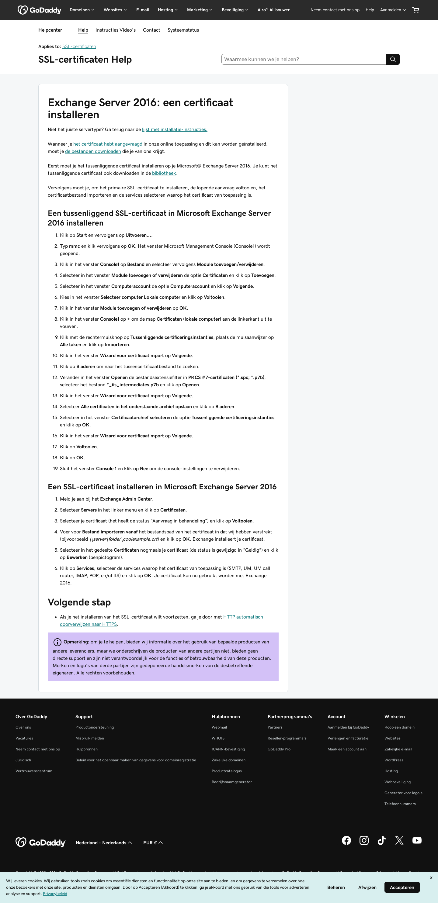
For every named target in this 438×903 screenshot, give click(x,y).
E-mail (142, 10)
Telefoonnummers (400, 804)
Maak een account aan (347, 749)
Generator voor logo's (403, 793)
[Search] (393, 59)
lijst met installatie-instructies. (174, 129)
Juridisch (23, 760)
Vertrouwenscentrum (34, 771)
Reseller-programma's (287, 738)
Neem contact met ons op (38, 749)
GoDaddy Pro (279, 749)
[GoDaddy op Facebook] (346, 844)
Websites (392, 738)
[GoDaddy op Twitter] (399, 844)
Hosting (391, 771)
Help (83, 29)
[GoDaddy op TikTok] (381, 844)
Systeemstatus (183, 29)
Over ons (23, 727)
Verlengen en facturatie (348, 738)
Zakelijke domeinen (228, 760)
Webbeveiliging (397, 782)
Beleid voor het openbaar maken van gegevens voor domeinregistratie (135, 760)
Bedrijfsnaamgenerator (232, 782)
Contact (151, 29)
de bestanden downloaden (93, 151)
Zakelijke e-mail (398, 749)
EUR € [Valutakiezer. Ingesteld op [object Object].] (153, 842)
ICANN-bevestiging (228, 749)
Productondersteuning (94, 727)
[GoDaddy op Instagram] (364, 844)
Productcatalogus (227, 771)
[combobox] (304, 59)
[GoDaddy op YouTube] (417, 844)
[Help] (370, 10)
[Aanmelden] (394, 10)
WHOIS (218, 738)
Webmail (219, 727)
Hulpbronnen (86, 749)
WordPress (393, 760)
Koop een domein (399, 727)
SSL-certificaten (79, 46)
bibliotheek (164, 173)
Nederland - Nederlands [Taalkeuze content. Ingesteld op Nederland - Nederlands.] (105, 842)
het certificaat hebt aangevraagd (107, 143)
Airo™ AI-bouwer (274, 10)
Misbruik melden (89, 738)
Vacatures (24, 738)
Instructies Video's (116, 29)
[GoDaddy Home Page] (41, 842)
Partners (275, 727)
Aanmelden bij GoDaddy (348, 727)
